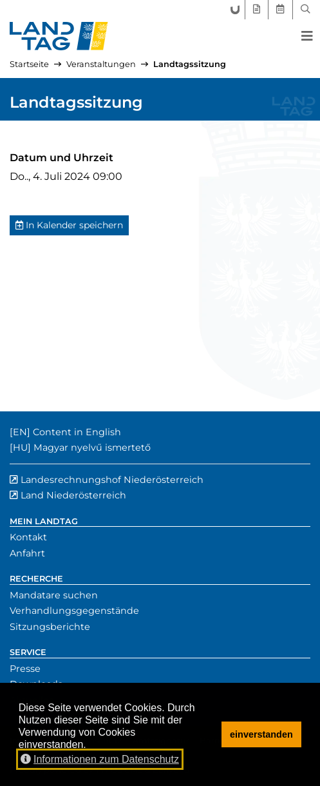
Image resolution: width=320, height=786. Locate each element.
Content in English (77, 432)
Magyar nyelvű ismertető (92, 447)
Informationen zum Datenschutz (100, 759)
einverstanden (261, 734)
